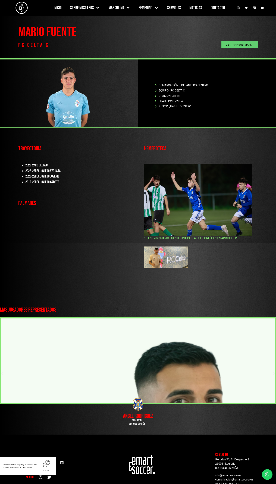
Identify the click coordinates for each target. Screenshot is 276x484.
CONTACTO (218, 8)
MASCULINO (119, 8)
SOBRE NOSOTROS (85, 8)
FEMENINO (149, 8)
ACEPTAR (46, 470)
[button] (239, 44)
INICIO (58, 8)
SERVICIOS (174, 8)
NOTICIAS (195, 8)
